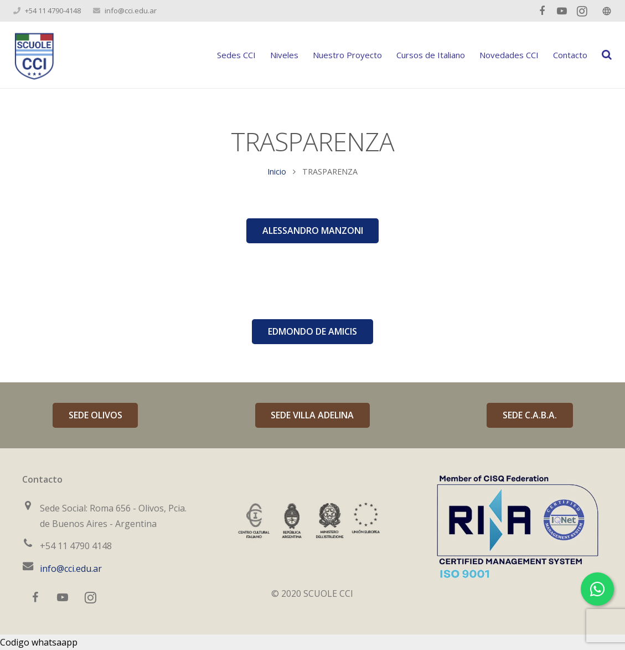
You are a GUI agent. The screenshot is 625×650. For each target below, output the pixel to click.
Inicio (276, 171)
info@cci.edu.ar (131, 11)
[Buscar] (607, 55)
